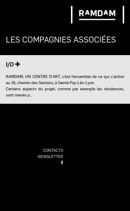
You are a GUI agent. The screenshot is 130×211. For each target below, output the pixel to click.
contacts (53, 150)
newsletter (50, 156)
